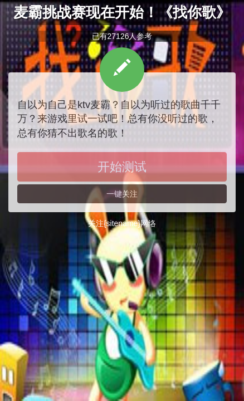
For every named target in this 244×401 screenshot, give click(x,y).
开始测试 (122, 167)
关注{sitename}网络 (122, 223)
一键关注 (122, 193)
